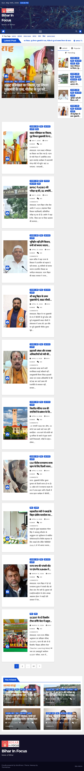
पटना (39, 36)
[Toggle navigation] (40, 31)
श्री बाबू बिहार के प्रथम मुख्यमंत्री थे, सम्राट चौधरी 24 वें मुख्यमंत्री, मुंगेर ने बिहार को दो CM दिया (62, 719)
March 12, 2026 (38, 573)
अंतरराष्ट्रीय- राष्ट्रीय (9, 81)
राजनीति (28, 81)
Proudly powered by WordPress (13, 765)
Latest (63, 48)
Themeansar (6, 767)
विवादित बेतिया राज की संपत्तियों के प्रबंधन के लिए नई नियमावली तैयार (40, 412)
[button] (76, 31)
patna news (51, 36)
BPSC (34, 36)
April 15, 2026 (37, 304)
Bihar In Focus (14, 751)
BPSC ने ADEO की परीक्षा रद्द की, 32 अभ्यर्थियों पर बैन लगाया (41, 191)
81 (34, 666)
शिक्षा (33, 81)
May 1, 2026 (36, 195)
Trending (70, 53)
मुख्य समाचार (21, 81)
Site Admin (78, 766)
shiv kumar (23, 93)
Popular (75, 48)
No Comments (39, 93)
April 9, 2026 (37, 358)
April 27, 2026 (37, 249)
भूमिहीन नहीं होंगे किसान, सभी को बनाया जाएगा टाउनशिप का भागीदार (40, 245)
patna (14, 36)
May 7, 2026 (11, 93)
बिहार (44, 36)
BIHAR (20, 36)
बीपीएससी (77, 76)
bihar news (27, 36)
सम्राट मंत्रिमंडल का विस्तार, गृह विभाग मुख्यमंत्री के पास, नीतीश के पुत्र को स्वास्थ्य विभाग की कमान (26, 89)
